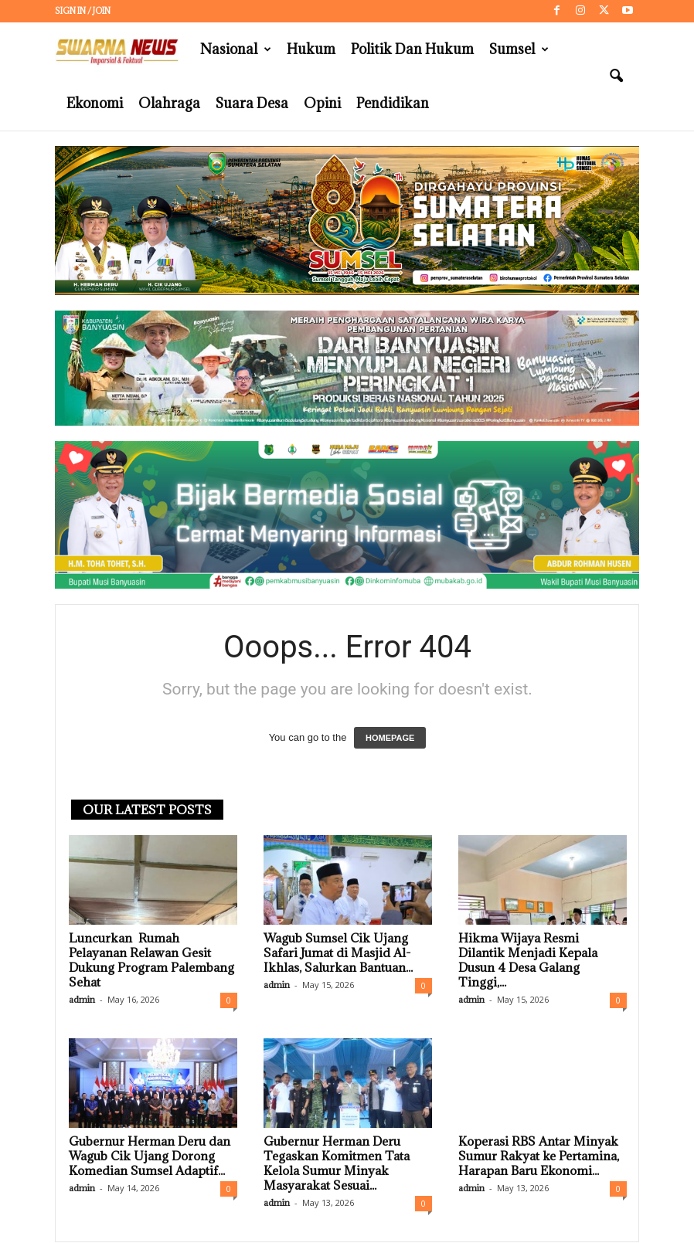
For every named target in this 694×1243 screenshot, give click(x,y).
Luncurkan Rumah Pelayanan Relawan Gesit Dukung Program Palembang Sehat (151, 960)
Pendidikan (392, 103)
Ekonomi (94, 103)
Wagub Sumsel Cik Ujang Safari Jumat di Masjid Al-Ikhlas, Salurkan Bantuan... (338, 952)
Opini (322, 103)
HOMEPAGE (390, 737)
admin (82, 999)
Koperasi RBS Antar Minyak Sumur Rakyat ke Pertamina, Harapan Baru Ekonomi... (538, 1155)
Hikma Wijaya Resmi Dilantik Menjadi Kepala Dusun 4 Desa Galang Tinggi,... (527, 960)
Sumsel (519, 49)
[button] (616, 76)
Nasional (235, 49)
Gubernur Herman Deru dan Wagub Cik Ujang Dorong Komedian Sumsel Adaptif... (149, 1155)
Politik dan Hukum (412, 49)
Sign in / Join (83, 10)
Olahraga (169, 103)
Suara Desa (252, 103)
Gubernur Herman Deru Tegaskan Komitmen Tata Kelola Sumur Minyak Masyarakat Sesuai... (337, 1163)
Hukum (311, 49)
